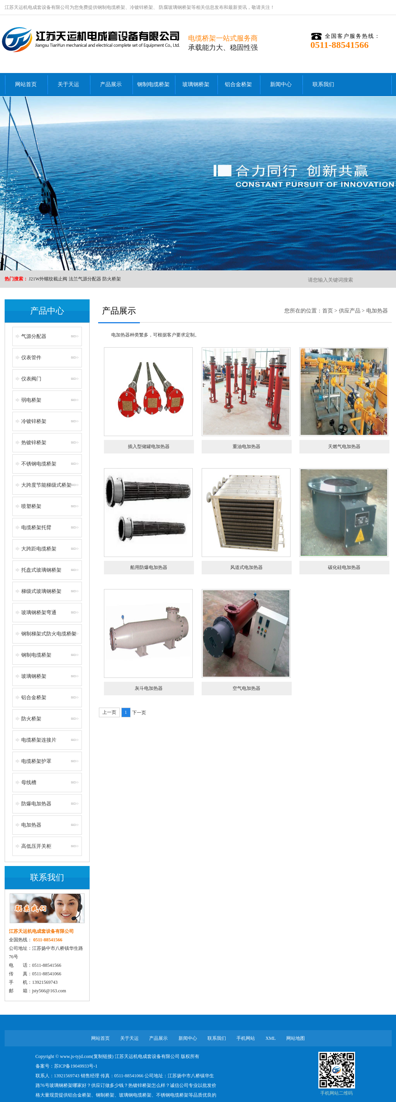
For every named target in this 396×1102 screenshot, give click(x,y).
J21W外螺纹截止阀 (48, 279)
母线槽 (28, 782)
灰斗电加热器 (149, 688)
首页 (327, 311)
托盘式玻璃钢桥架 (41, 570)
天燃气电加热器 (344, 446)
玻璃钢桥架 (195, 84)
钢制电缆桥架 (111, 7)
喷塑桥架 (31, 506)
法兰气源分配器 (85, 279)
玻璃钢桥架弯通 (38, 612)
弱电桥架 (31, 400)
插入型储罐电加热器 (149, 446)
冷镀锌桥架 (141, 7)
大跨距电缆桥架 (38, 549)
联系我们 (323, 84)
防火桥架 (111, 279)
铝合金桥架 (238, 84)
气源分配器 (33, 336)
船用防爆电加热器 (148, 567)
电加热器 (31, 825)
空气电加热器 (246, 688)
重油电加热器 (246, 446)
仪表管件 (31, 357)
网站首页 (26, 84)
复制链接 (102, 1056)
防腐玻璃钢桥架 (174, 7)
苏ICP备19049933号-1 (76, 1066)
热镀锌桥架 (33, 442)
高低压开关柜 (36, 846)
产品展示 (111, 84)
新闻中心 (281, 84)
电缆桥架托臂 (36, 527)
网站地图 (295, 1038)
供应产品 (349, 311)
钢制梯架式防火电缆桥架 (48, 634)
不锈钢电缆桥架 (38, 464)
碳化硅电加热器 (344, 567)
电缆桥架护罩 (36, 761)
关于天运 (68, 84)
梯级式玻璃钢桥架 (41, 591)
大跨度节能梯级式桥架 (46, 485)
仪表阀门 (31, 379)
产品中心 (47, 311)
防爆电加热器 (36, 804)
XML (270, 1038)
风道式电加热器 (246, 567)
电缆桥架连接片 (38, 740)
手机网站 (245, 1038)
